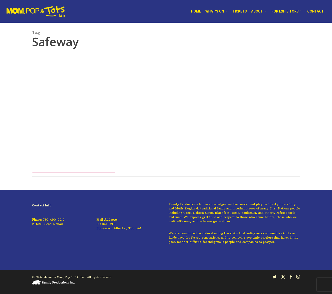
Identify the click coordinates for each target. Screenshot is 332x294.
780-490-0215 (53, 220)
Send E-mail (53, 224)
